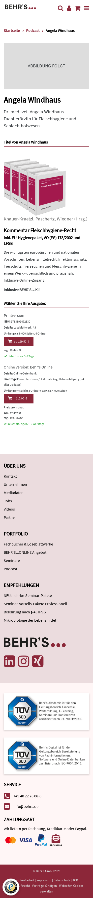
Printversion (14, 315)
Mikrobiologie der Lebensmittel (30, 620)
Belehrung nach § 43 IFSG (25, 611)
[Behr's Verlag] (20, 6)
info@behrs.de (25, 806)
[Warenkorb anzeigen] (77, 8)
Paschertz (45, 219)
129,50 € (18, 341)
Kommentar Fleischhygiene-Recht (40, 230)
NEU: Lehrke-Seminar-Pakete (28, 595)
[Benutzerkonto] (69, 8)
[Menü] (86, 8)
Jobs (8, 500)
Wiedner (65, 219)
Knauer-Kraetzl (18, 219)
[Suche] (60, 8)
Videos (9, 509)
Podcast (10, 568)
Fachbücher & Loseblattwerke (28, 543)
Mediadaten (14, 492)
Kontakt (10, 476)
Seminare (12, 560)
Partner (10, 517)
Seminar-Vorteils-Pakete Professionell (35, 603)
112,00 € (17, 398)
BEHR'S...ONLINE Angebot (25, 552)
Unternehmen (15, 484)
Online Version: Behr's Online (28, 366)
